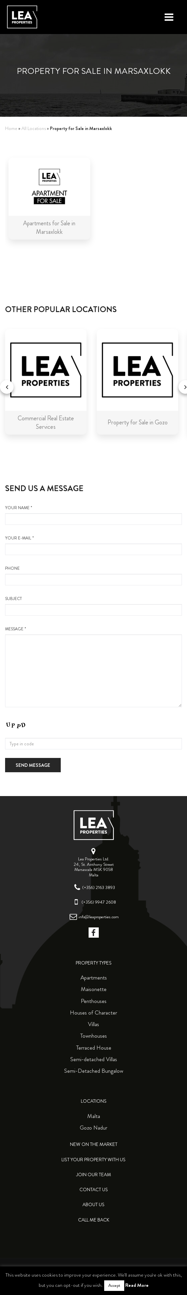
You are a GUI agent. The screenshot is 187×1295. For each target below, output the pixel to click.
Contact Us (93, 1189)
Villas (93, 1024)
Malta (93, 1116)
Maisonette (94, 989)
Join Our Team (93, 1174)
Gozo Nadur (93, 1127)
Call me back (93, 1220)
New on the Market (93, 1144)
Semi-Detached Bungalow (93, 1071)
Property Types (94, 963)
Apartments (93, 977)
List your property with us (93, 1159)
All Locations (33, 128)
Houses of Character (93, 1012)
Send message (33, 765)
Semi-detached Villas (93, 1059)
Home (11, 128)
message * (93, 666)
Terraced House (93, 1047)
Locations (94, 1101)
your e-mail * (93, 545)
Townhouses (93, 1036)
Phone (93, 575)
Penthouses (94, 1001)
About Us (93, 1204)
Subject (93, 606)
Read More (137, 1285)
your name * (93, 515)
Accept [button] (114, 1285)
